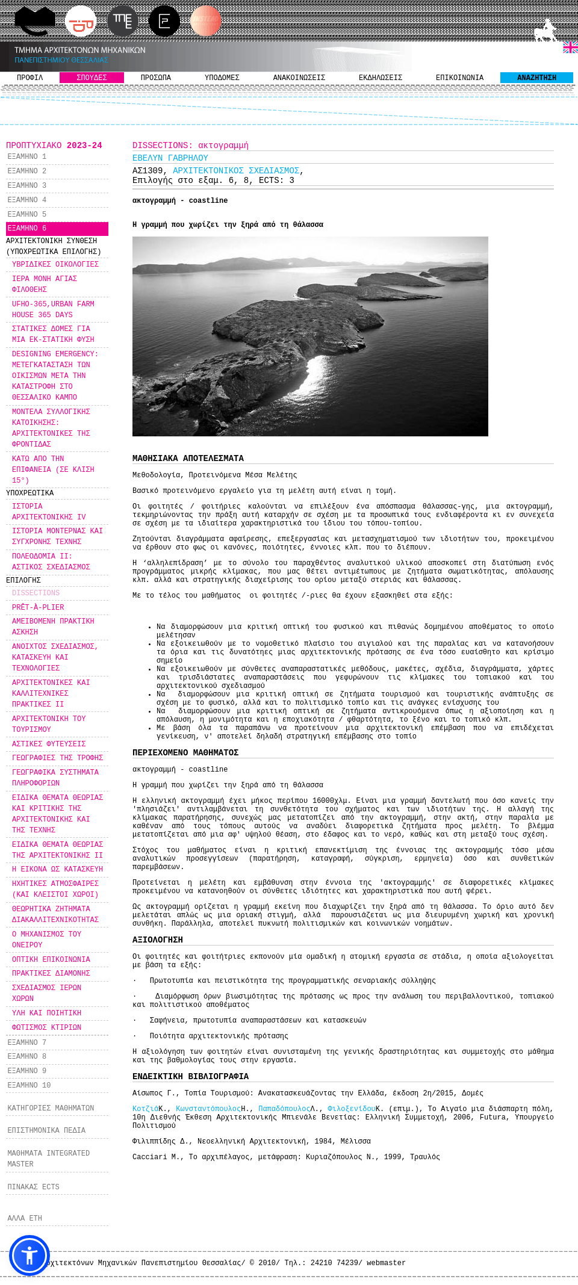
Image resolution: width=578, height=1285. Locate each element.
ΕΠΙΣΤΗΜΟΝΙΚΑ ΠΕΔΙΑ (46, 1131)
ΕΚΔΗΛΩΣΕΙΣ (380, 78)
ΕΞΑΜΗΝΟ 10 (29, 1086)
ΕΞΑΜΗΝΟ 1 (26, 157)
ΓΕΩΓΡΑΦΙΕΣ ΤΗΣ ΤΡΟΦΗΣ (57, 758)
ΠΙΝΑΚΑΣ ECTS (33, 1187)
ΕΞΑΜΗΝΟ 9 (26, 1071)
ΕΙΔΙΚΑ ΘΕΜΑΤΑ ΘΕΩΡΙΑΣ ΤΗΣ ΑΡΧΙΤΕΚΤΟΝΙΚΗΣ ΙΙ (57, 850)
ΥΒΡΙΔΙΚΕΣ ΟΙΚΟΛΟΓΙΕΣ (55, 265)
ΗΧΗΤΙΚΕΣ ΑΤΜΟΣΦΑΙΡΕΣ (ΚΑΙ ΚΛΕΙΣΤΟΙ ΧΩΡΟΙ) (55, 889)
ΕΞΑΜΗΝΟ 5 (26, 215)
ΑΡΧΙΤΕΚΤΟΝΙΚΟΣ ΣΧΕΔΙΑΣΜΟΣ (236, 171)
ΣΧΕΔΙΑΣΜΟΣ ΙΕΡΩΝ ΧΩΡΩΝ (46, 993)
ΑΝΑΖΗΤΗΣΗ (536, 78)
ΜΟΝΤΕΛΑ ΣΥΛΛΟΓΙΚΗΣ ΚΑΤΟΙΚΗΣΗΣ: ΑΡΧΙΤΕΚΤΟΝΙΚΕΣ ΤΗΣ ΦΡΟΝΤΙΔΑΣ (51, 428)
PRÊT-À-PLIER (38, 608)
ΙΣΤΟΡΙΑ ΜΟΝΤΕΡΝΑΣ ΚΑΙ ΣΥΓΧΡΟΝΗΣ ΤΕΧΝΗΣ (57, 537)
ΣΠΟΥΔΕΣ (91, 78)
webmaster (386, 1263)
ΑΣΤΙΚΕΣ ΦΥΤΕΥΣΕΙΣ (48, 744)
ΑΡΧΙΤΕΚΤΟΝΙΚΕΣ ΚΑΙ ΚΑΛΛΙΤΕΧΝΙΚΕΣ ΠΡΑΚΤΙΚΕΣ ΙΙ (51, 694)
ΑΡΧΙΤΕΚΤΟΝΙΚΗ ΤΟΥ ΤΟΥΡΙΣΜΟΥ (48, 724)
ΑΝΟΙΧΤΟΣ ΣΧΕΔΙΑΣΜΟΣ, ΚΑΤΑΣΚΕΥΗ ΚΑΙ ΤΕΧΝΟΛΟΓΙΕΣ (55, 658)
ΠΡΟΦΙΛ (30, 78)
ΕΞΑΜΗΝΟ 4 (26, 200)
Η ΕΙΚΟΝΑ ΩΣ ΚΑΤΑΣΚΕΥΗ (57, 869)
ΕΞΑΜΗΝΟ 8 (26, 1057)
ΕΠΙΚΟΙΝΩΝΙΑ (459, 78)
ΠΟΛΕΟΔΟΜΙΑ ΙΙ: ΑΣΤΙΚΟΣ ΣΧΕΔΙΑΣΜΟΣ (51, 562)
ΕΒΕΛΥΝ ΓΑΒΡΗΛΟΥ (170, 158)
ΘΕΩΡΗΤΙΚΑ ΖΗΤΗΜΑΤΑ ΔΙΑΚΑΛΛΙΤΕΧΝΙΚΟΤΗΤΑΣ (55, 914)
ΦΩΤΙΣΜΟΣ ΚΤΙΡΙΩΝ (46, 1028)
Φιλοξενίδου (352, 1109)
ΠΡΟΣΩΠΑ (156, 78)
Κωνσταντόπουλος (208, 1109)
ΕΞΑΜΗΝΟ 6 (26, 228)
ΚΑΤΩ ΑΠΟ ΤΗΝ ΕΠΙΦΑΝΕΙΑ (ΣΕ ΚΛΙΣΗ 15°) (53, 470)
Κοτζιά (145, 1109)
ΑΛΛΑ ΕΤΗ (24, 1219)
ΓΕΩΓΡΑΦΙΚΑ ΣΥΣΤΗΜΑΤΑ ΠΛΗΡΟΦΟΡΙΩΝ (55, 778)
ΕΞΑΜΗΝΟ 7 (26, 1043)
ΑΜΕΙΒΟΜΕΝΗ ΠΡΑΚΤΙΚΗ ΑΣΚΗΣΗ (53, 627)
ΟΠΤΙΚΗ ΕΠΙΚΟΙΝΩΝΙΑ (51, 960)
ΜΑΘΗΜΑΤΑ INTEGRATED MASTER (48, 1159)
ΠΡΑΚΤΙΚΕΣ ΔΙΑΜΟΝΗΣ (51, 974)
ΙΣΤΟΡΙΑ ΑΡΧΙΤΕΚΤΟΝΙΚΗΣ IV (48, 512)
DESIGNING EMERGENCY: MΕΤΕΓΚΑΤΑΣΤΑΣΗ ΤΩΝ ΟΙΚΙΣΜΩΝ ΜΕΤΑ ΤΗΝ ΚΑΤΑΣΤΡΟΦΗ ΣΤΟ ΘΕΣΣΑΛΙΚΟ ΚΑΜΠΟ (55, 376)
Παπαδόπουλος (284, 1109)
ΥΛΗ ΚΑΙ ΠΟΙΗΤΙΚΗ (46, 1013)
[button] (29, 1255)
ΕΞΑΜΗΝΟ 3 (26, 186)
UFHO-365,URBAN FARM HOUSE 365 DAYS (53, 310)
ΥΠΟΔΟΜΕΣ (222, 78)
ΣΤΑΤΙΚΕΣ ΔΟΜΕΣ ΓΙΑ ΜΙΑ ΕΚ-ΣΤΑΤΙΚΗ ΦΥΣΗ (53, 334)
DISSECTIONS (36, 593)
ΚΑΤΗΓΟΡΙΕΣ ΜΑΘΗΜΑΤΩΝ (50, 1108)
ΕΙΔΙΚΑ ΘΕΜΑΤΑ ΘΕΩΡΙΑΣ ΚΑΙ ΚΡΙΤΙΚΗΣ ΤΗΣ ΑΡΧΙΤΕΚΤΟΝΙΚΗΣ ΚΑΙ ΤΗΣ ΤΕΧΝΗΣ (57, 814)
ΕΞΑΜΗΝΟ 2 (26, 171)
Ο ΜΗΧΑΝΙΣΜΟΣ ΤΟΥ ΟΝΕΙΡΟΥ (46, 940)
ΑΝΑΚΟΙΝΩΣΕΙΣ (299, 78)
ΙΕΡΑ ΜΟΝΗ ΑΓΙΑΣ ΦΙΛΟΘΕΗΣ (44, 284)
